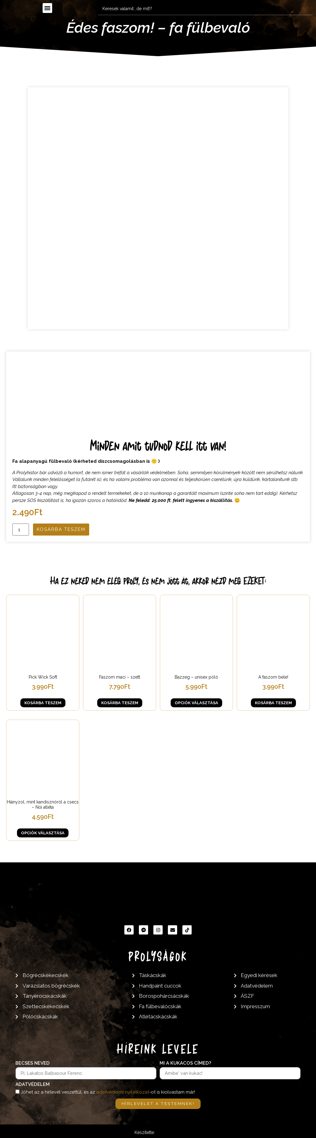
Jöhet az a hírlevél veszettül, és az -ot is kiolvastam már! (108, 1092)
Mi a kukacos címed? (185, 1063)
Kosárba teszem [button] (42, 702)
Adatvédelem (32, 1084)
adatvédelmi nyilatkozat (122, 1092)
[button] (47, 8)
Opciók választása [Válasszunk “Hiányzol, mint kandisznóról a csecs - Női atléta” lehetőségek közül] (42, 833)
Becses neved (32, 1063)
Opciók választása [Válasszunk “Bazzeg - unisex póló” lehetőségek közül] (196, 702)
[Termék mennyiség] (20, 530)
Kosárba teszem (61, 529)
